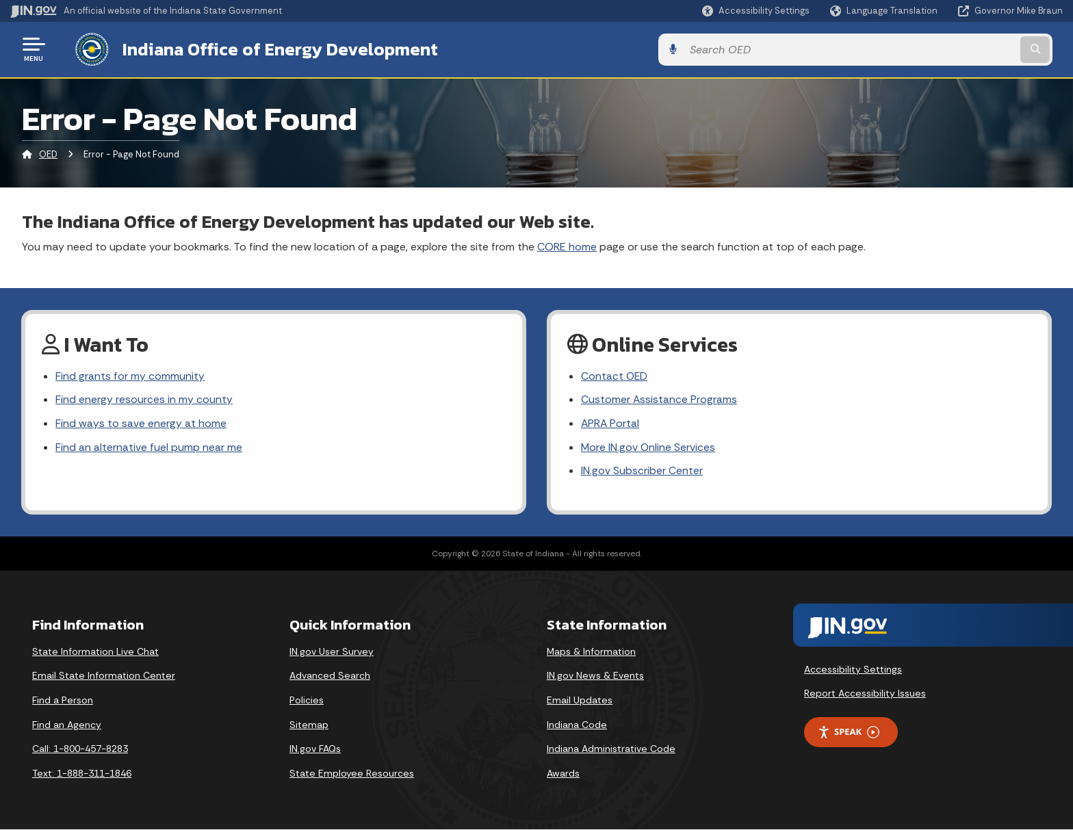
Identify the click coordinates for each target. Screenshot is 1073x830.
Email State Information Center (103, 676)
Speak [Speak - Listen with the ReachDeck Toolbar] (848, 732)
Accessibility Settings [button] (853, 670)
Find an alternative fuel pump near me (148, 447)
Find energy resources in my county (144, 399)
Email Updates (579, 701)
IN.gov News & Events (595, 676)
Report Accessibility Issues (865, 694)
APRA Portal (611, 423)
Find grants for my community (130, 375)
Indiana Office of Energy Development (268, 49)
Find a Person (62, 701)
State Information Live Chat (95, 652)
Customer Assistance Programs (659, 399)
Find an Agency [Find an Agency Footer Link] (66, 725)
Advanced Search (329, 676)
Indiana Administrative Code (611, 749)
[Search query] (940, 49)
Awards (563, 774)
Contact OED (615, 375)
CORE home (567, 245)
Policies (306, 701)
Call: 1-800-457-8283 (80, 749)
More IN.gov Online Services (648, 447)
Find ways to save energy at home (141, 423)
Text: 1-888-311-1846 (81, 774)
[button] (756, 10)
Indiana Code (577, 725)
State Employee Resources (351, 774)
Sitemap (308, 725)
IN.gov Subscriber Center (642, 472)
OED (48, 153)
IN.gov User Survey (331, 652)
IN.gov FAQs (315, 749)
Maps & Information (591, 652)
